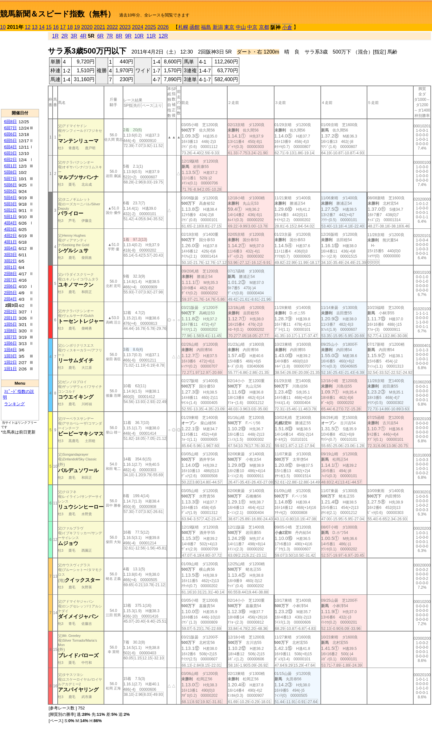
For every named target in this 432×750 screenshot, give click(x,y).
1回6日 (10, 343)
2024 (137, 27)
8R (119, 36)
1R (55, 36)
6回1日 (10, 165)
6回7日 (10, 127)
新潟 (218, 27)
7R (109, 36)
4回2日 (10, 235)
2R (64, 36)
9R (128, 36)
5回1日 (10, 216)
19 (77, 27)
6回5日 (10, 140)
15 (49, 27)
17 (63, 27)
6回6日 (10, 134)
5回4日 (10, 197)
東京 (229, 27)
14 (42, 27)
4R (83, 36)
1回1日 (10, 368)
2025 (150, 27)
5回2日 (10, 210)
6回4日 (10, 146)
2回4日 (10, 299)
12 (27, 27)
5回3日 (10, 204)
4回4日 (10, 223)
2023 (125, 27)
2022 (112, 27)
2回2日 (10, 311)
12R (163, 36)
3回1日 (10, 267)
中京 (252, 27)
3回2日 (10, 261)
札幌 (183, 27)
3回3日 (10, 254)
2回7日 (10, 280)
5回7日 (10, 178)
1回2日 (10, 362)
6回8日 (10, 121)
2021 (99, 27)
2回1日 (10, 318)
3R (74, 36)
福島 (206, 27)
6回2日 (10, 159)
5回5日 (10, 191)
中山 (241, 27)
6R (100, 36)
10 (3, 27)
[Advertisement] (20, 70)
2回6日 (10, 286)
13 (35, 27)
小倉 (287, 27)
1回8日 (10, 330)
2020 (87, 27)
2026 (163, 27)
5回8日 (10, 172)
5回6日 (10, 185)
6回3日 (10, 153)
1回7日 (10, 337)
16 (56, 27)
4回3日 (10, 229)
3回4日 (10, 248)
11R (151, 36)
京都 (264, 27)
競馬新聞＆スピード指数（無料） (57, 14)
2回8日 (10, 273)
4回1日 (10, 242)
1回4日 (10, 349)
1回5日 (10, 324)
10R (139, 36)
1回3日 (10, 356)
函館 (195, 27)
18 (70, 27)
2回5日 (10, 292)
